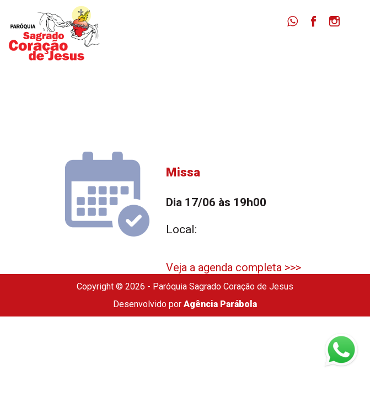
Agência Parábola (220, 304)
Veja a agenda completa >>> (233, 267)
